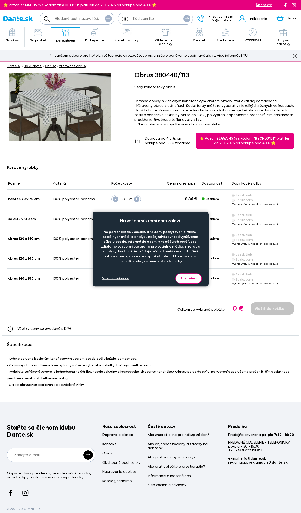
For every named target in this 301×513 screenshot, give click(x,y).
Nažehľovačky (126, 35)
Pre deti (199, 35)
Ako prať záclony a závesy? (171, 457)
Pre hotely (225, 35)
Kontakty (264, 5)
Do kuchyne (65, 36)
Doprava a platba (117, 435)
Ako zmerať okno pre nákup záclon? (178, 435)
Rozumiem (189, 278)
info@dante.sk (221, 20)
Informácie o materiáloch (169, 476)
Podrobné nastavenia (115, 278)
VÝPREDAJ (252, 35)
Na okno (12, 35)
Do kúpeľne (94, 35)
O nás (107, 453)
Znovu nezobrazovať (295, 55)
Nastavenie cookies (119, 472)
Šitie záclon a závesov (167, 485)
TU (245, 55)
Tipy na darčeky (283, 37)
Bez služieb (242, 195)
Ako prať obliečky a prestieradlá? (176, 467)
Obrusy (50, 66)
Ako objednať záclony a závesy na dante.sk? (178, 446)
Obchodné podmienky (121, 463)
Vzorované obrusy (72, 66)
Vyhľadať (108, 18)
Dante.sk (13, 66)
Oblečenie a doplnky (165, 37)
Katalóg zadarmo (117, 481)
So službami (243, 200)
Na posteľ (37, 35)
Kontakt (109, 444)
